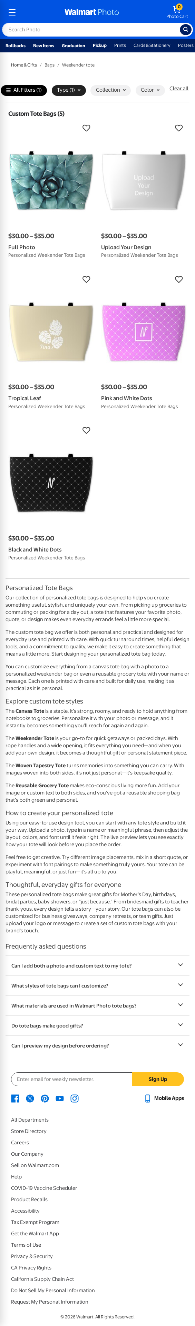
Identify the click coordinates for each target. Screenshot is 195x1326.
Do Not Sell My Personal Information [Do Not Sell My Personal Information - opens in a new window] (53, 1290)
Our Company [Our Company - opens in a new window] (27, 1154)
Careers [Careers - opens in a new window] (20, 1143)
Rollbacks (16, 45)
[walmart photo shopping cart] (177, 12)
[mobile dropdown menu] (12, 12)
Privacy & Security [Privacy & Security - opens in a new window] (32, 1256)
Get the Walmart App (35, 1234)
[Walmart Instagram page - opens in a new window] (74, 1098)
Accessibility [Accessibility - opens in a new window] (25, 1211)
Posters (186, 45)
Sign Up (158, 1079)
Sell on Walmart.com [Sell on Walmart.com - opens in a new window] (35, 1165)
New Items (43, 45)
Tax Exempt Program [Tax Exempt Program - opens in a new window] (35, 1222)
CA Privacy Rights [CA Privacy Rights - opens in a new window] (31, 1268)
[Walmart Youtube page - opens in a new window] (60, 1098)
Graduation (73, 45)
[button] (51, 128)
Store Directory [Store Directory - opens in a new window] (29, 1131)
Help (16, 1177)
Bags (50, 65)
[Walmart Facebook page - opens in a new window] (15, 1098)
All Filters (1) (24, 90)
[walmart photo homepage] (92, 12)
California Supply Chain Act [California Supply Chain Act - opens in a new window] (42, 1279)
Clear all (178, 88)
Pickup (100, 45)
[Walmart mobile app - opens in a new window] (164, 1098)
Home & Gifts (24, 65)
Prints (120, 45)
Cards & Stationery (152, 45)
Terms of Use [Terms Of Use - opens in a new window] (26, 1245)
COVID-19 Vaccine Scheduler (44, 1188)
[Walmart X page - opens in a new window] (30, 1098)
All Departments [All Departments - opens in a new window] (30, 1120)
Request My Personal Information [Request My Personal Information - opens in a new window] (49, 1302)
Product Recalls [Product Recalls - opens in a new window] (29, 1199)
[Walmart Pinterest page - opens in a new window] (45, 1098)
